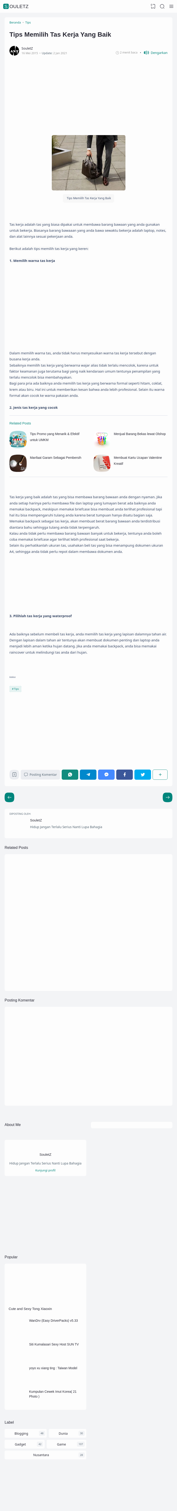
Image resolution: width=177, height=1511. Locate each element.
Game (61, 1444)
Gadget (20, 1444)
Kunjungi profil (45, 1170)
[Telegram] (88, 774)
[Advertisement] (89, 94)
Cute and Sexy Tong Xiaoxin (30, 1309)
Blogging (21, 1433)
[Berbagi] (160, 774)
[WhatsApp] (70, 774)
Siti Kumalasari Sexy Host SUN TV (54, 1344)
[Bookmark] (14, 775)
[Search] (162, 6)
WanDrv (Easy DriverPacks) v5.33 (53, 1320)
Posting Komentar (40, 774)
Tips (16, 688)
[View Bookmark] (153, 6)
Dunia (63, 1433)
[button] (154, 53)
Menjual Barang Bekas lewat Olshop (140, 434)
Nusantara (41, 1455)
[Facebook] (124, 774)
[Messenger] (106, 774)
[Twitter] (142, 774)
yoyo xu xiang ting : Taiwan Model (53, 1368)
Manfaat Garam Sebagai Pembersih (55, 457)
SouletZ (16, 6)
